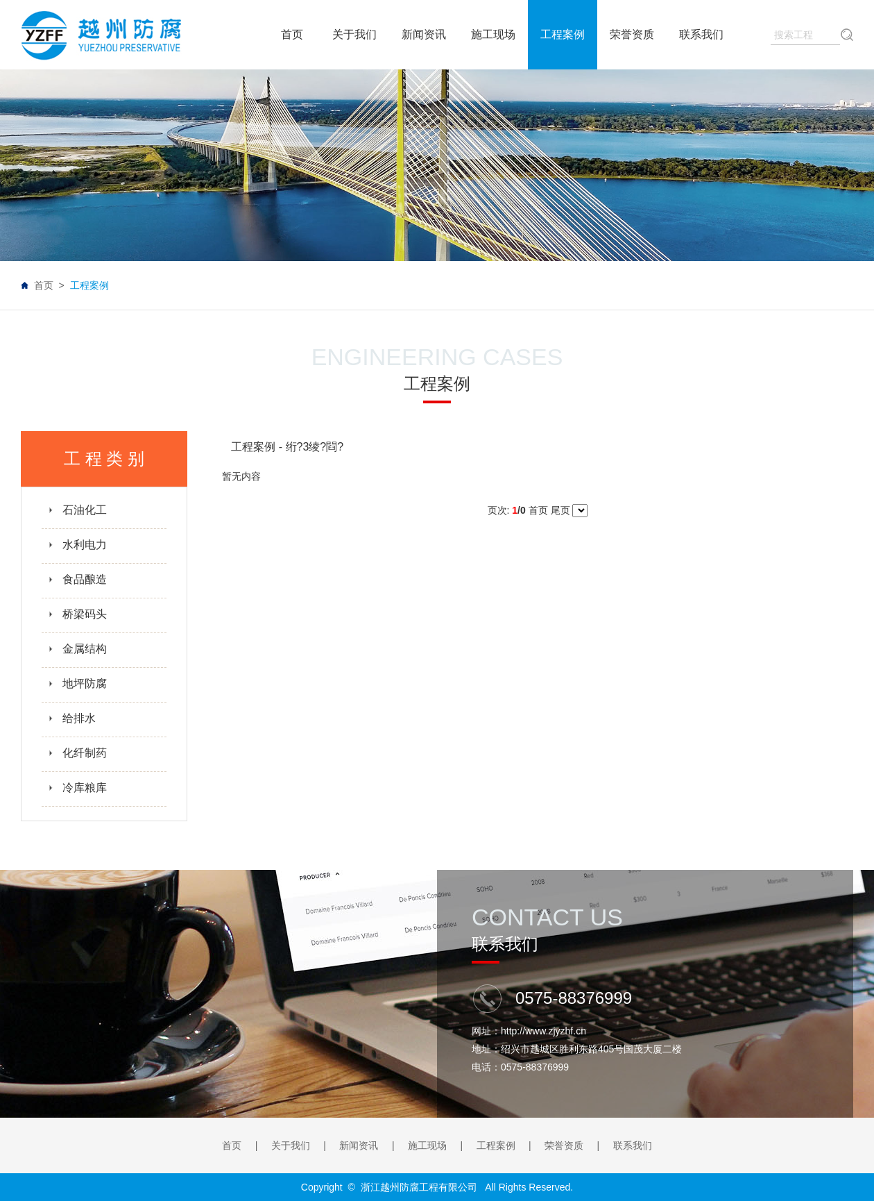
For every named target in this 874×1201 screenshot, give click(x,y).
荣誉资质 (564, 1145)
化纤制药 (77, 753)
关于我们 (290, 1145)
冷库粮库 (77, 787)
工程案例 (496, 1145)
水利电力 (77, 545)
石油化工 (77, 510)
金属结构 (77, 649)
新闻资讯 (358, 1145)
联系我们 (632, 1145)
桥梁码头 (77, 614)
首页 (43, 285)
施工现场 (427, 1145)
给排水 (72, 718)
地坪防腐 (77, 683)
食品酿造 (77, 579)
